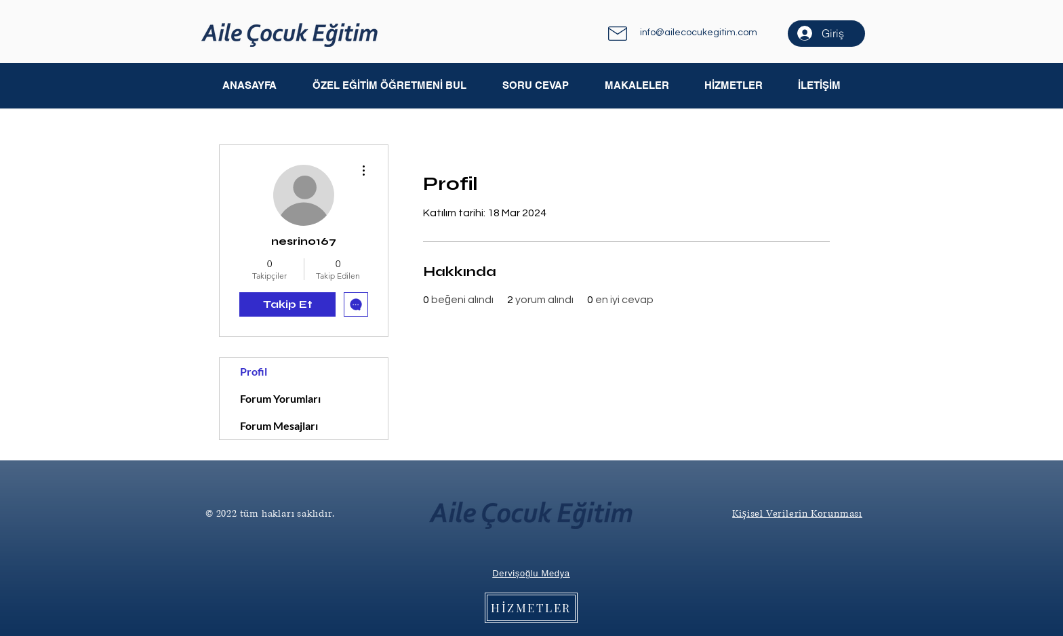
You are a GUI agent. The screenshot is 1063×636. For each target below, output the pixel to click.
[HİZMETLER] (531, 608)
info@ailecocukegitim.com (698, 32)
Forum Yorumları (280, 398)
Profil (253, 371)
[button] (636, 85)
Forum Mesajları (279, 425)
